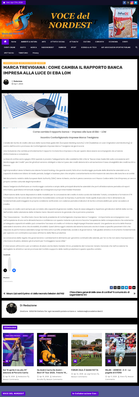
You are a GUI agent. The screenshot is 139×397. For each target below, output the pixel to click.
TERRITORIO (23, 53)
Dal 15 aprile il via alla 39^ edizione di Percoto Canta (15, 371)
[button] (136, 47)
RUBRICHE (62, 47)
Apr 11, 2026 (112, 376)
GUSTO (23, 47)
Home (13, 42)
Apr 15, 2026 (10, 376)
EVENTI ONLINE (9, 47)
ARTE (44, 42)
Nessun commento (11, 379)
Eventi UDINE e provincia (13, 336)
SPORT (73, 47)
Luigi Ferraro (90, 374)
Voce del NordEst (12, 33)
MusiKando (51, 336)
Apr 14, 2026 (79, 374)
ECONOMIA (113, 42)
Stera (121, 376)
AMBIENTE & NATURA (29, 42)
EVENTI (125, 42)
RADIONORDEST (48, 47)
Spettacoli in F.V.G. (11, 339)
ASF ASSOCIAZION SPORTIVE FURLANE (115, 47)
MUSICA (34, 47)
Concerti (42, 336)
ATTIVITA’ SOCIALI (58, 42)
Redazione (18, 81)
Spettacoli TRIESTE (45, 339)
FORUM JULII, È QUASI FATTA (84, 370)
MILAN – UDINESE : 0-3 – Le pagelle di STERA (118, 371)
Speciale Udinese (113, 336)
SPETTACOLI (9, 53)
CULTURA (86, 42)
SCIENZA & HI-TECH (89, 47)
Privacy (36, 53)
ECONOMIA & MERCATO (10, 63)
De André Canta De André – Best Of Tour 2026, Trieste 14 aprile (51, 373)
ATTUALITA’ (74, 42)
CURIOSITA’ (99, 42)
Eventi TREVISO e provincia (27, 63)
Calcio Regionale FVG (80, 336)
